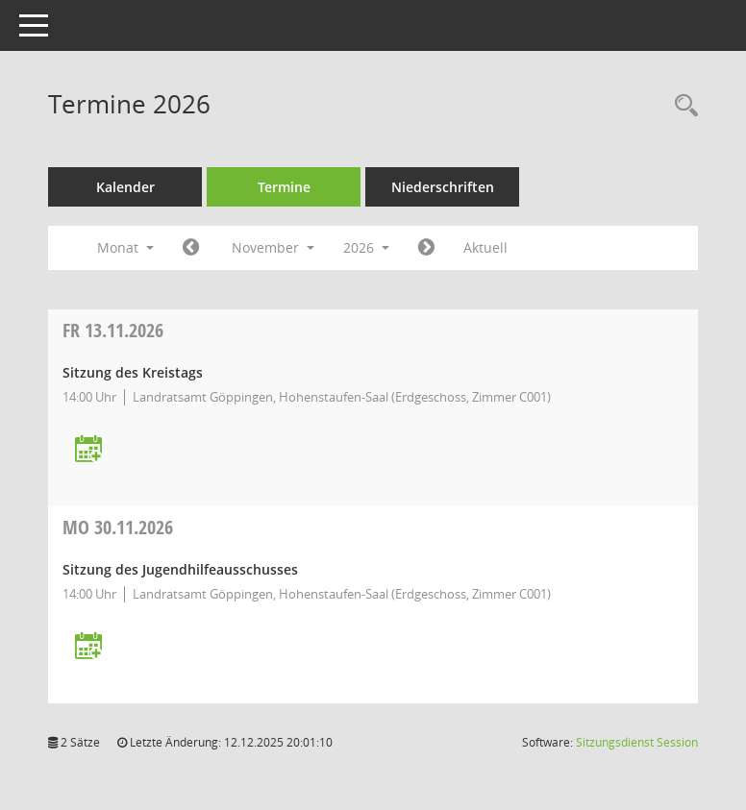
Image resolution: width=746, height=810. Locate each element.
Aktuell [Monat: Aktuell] (485, 247)
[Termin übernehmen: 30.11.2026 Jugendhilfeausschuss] (88, 647)
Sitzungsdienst (637, 742)
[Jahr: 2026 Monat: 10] (190, 248)
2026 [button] (366, 247)
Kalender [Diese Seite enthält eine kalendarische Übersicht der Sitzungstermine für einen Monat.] (125, 187)
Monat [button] (125, 247)
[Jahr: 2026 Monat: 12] (426, 248)
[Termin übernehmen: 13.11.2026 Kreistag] (88, 450)
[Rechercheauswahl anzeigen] (681, 106)
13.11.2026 (112, 330)
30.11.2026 (117, 527)
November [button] (273, 247)
